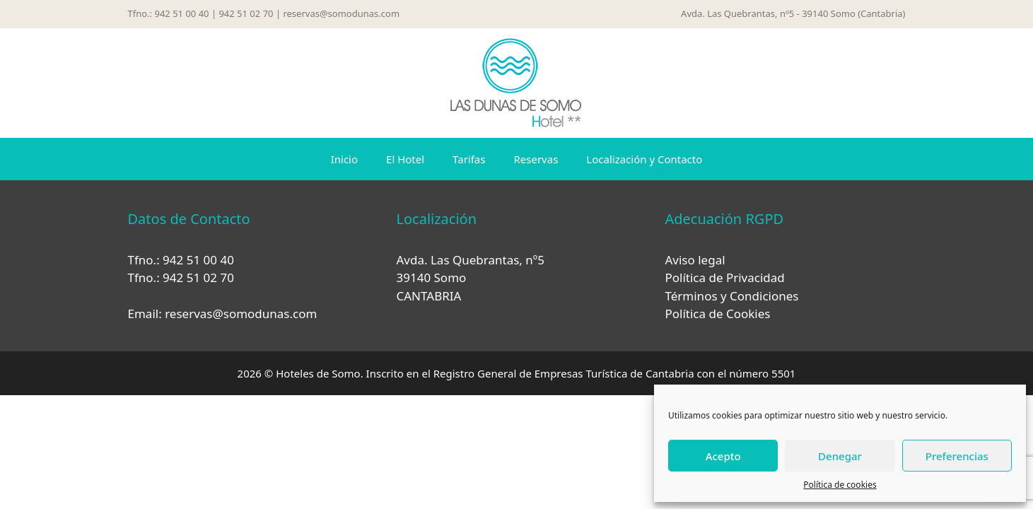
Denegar (840, 456)
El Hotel (405, 159)
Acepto (723, 456)
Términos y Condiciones (731, 296)
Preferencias (957, 456)
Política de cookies (839, 485)
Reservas (535, 159)
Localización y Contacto (644, 159)
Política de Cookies (717, 313)
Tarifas (469, 159)
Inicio (344, 159)
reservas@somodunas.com (341, 13)
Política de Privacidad (724, 277)
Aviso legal (695, 260)
